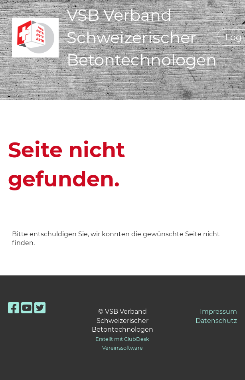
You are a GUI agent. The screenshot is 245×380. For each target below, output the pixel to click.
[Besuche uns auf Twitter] (39, 308)
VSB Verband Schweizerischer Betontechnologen (142, 37)
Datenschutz (216, 321)
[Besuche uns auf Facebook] (13, 308)
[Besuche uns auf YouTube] (26, 308)
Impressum (218, 311)
